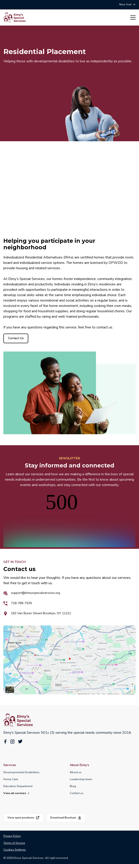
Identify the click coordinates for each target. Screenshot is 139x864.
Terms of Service (14, 843)
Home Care (10, 779)
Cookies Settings (14, 849)
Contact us (76, 793)
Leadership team (81, 779)
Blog (73, 786)
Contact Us (16, 338)
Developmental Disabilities (21, 772)
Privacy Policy (12, 836)
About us (76, 772)
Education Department (18, 786)
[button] (127, 4)
